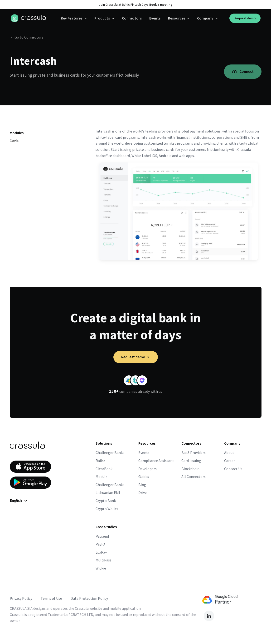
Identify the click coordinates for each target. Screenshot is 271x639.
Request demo (245, 18)
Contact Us (233, 468)
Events (154, 18)
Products (102, 18)
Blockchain (190, 468)
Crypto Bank (106, 500)
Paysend (102, 536)
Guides (143, 476)
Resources (176, 18)
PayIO (100, 544)
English (16, 500)
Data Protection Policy (89, 598)
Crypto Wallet (107, 508)
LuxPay (101, 552)
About (229, 452)
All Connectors (193, 476)
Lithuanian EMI (108, 492)
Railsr (100, 460)
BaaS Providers (193, 452)
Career (229, 460)
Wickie (101, 568)
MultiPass (103, 560)
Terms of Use (51, 598)
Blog (142, 484)
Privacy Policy (21, 598)
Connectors (132, 18)
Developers (147, 468)
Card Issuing (191, 460)
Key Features (71, 18)
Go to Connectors (26, 37)
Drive (142, 492)
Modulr (101, 476)
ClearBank (104, 468)
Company (205, 18)
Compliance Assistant (156, 460)
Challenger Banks (110, 452)
